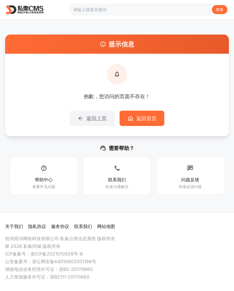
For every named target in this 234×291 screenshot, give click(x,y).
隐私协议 (37, 226)
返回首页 (142, 118)
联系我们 (83, 226)
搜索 (219, 9)
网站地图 (106, 226)
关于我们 (14, 226)
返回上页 (92, 118)
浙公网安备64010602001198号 (64, 261)
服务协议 (60, 226)
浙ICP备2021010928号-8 (56, 253)
